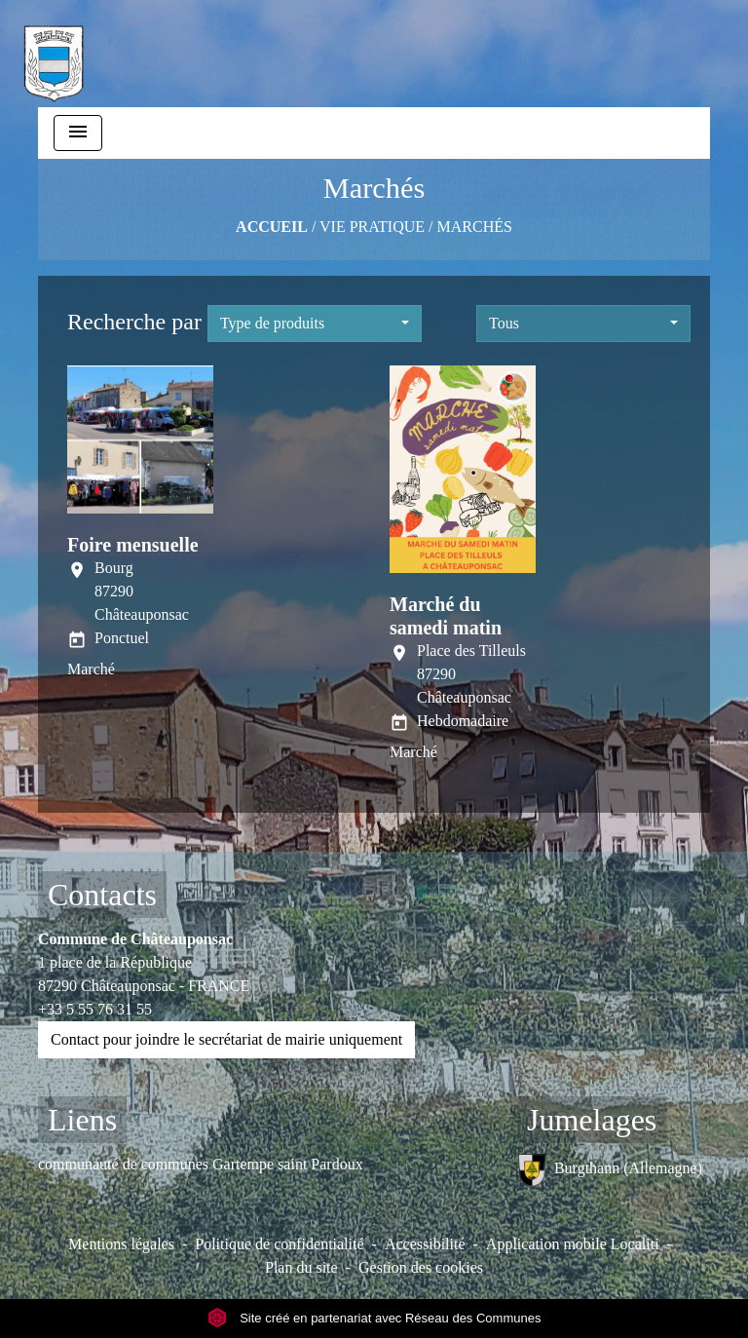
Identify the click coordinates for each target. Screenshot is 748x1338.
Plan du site (301, 1267)
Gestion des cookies (420, 1267)
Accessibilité (425, 1244)
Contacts (102, 894)
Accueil (272, 226)
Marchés (474, 226)
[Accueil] (53, 53)
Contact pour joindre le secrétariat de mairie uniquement (226, 1039)
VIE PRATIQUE (372, 226)
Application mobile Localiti (572, 1244)
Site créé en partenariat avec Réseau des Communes (374, 1318)
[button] (314, 323)
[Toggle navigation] (78, 133)
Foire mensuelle (133, 544)
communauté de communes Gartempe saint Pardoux (200, 1164)
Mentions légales (121, 1244)
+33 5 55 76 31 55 (95, 1009)
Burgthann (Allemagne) (609, 1170)
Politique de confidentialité (279, 1244)
